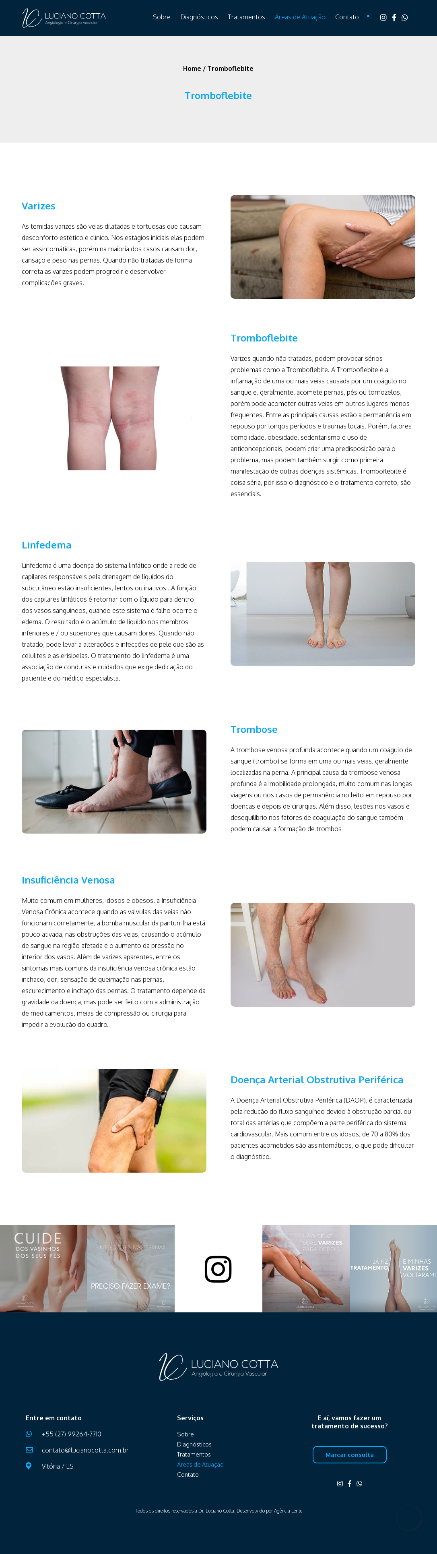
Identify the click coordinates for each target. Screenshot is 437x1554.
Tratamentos (246, 17)
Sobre (162, 17)
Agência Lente (288, 1511)
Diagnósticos (199, 17)
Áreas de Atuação (300, 17)
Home (192, 68)
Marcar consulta (350, 1455)
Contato (347, 17)
